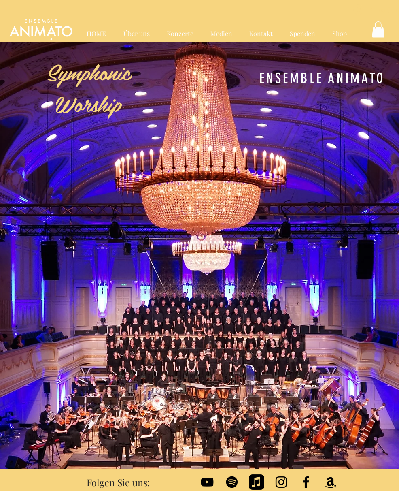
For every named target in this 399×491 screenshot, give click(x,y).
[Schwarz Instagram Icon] (281, 482)
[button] (378, 29)
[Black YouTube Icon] (207, 482)
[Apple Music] (256, 482)
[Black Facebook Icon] (306, 482)
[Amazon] (330, 482)
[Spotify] (232, 482)
